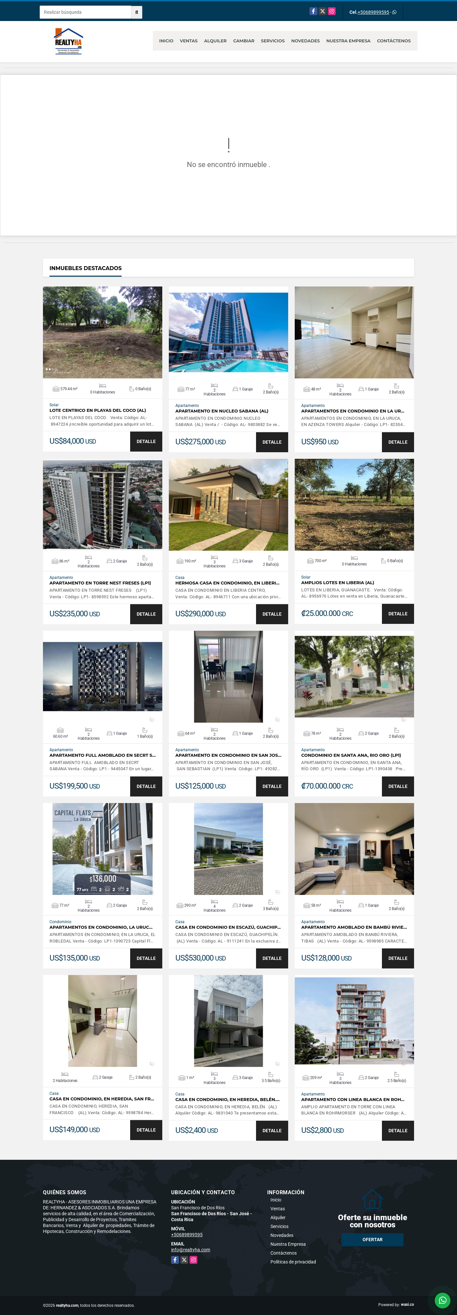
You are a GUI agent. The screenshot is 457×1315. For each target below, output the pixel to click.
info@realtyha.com (190, 1249)
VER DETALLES (102, 332)
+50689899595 (373, 12)
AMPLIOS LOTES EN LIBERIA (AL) (337, 582)
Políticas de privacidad (293, 1261)
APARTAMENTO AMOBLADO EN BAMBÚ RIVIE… (354, 927)
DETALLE (146, 441)
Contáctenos (394, 40)
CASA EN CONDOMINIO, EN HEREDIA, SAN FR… (102, 1098)
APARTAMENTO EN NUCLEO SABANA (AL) (221, 411)
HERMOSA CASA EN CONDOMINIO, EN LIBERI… (227, 583)
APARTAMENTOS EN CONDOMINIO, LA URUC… (101, 927)
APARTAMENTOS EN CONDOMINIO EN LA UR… (352, 411)
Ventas (189, 40)
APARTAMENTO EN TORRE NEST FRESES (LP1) (100, 583)
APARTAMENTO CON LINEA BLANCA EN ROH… (353, 1099)
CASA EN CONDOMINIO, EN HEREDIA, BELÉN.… (227, 1099)
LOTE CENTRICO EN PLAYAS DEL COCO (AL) (98, 410)
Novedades (305, 40)
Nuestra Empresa (349, 40)
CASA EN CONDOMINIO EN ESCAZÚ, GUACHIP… (228, 927)
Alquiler (215, 40)
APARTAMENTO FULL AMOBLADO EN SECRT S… (103, 755)
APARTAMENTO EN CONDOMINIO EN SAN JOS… (228, 755)
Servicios (273, 40)
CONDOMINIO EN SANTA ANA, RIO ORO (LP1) (351, 755)
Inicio (166, 40)
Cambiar (243, 40)
